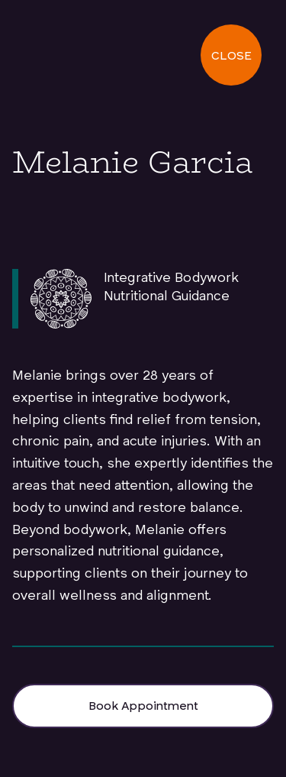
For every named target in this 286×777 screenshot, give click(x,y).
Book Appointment (143, 707)
